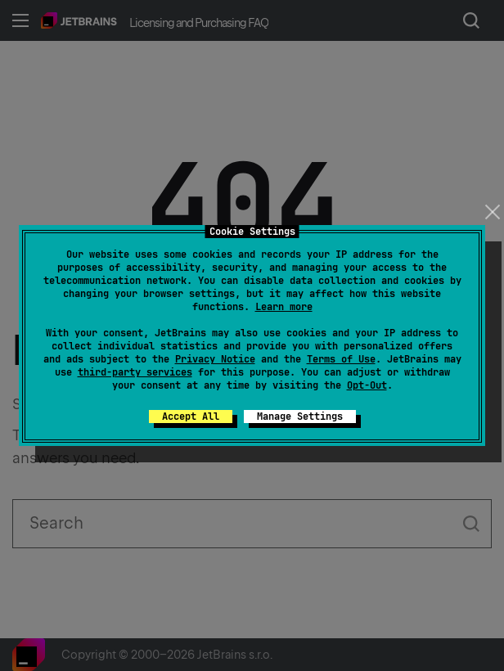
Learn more (284, 306)
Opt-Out (367, 385)
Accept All (190, 416)
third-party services (135, 372)
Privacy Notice (215, 359)
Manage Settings (300, 416)
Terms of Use (341, 359)
